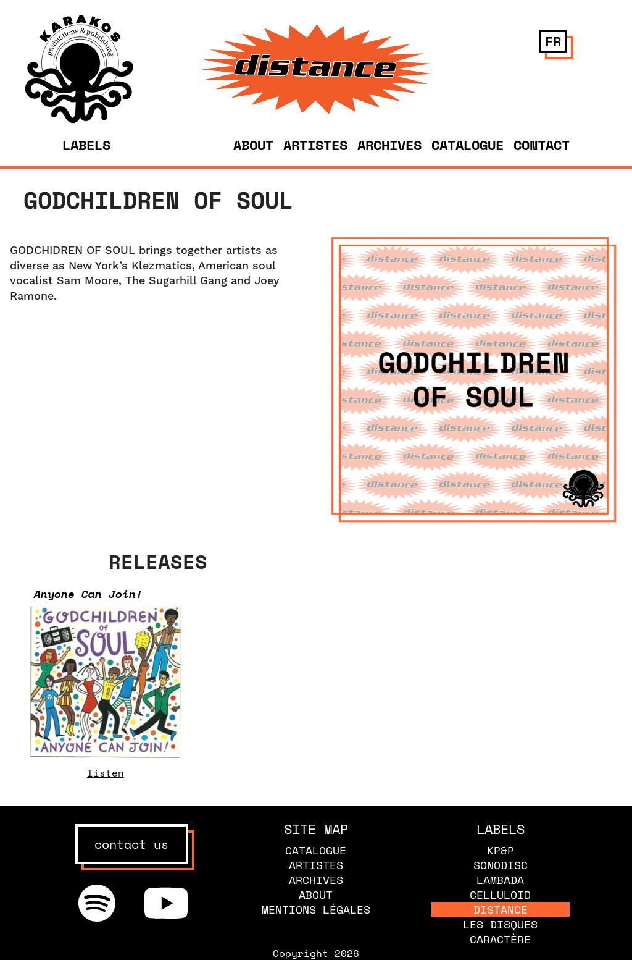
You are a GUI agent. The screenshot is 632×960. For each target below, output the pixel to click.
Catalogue (467, 145)
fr (553, 41)
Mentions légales (316, 909)
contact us (131, 844)
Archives (389, 145)
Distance (500, 909)
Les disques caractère (500, 931)
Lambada (500, 880)
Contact (542, 145)
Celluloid (500, 894)
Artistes (315, 145)
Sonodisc (500, 865)
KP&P (500, 850)
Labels (86, 145)
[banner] (79, 119)
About (253, 145)
